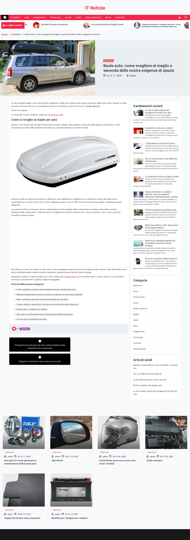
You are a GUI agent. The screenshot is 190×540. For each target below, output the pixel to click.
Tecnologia (55, 17)
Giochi (108, 17)
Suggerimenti (138, 331)
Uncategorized (139, 349)
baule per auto (57, 115)
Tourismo (120, 17)
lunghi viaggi (70, 276)
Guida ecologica (155, 460)
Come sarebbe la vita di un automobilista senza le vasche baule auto (46, 289)
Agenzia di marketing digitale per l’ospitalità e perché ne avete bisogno (160, 243)
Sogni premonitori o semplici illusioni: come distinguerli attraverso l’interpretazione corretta (161, 194)
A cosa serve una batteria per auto (31, 319)
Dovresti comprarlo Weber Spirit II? (161, 258)
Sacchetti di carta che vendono (64, 24)
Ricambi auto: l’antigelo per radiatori (31, 309)
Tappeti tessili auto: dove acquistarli (22, 518)
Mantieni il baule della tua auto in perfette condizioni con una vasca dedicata (49, 294)
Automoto (15, 17)
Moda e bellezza (93, 17)
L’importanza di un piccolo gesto (160, 143)
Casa (26, 17)
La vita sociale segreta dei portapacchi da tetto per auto (158, 111)
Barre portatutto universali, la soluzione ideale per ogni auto (42, 299)
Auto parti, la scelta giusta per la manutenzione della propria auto (44, 314)
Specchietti (57, 460)
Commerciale (39, 17)
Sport (78, 17)
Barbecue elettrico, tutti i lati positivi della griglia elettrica (161, 226)
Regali (135, 314)
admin (133, 75)
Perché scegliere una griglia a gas (160, 210)
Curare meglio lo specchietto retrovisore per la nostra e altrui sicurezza (47, 304)
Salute (68, 17)
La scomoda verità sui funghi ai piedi (117, 24)
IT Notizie (95, 8)
